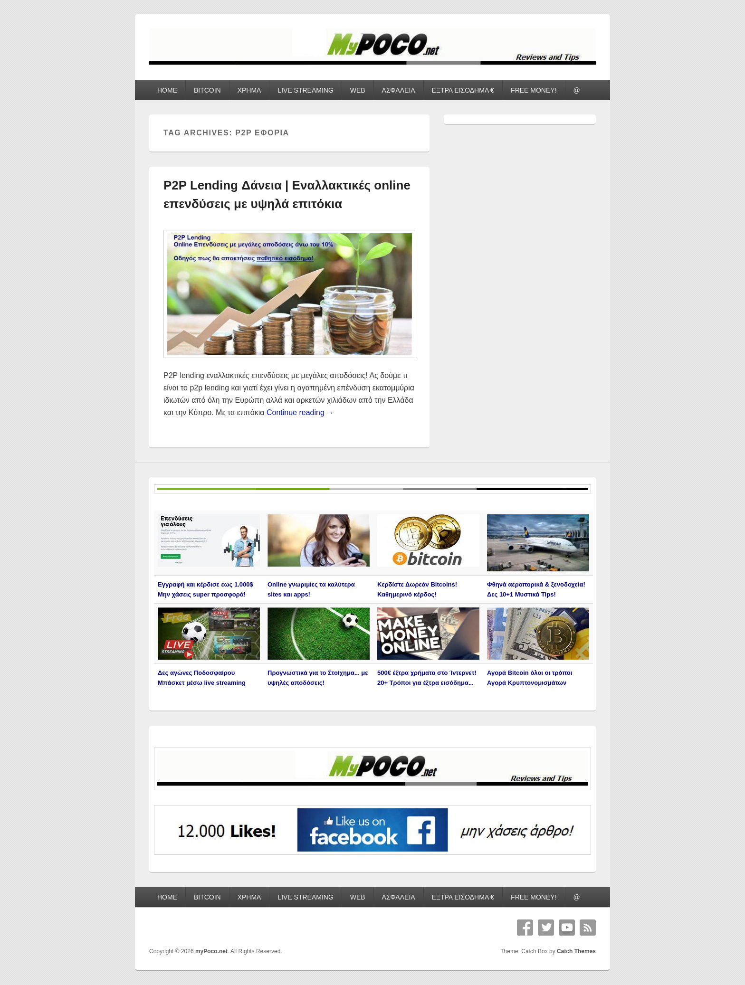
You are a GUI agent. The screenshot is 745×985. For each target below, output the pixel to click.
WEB (357, 90)
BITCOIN (207, 90)
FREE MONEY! (533, 90)
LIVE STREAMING (305, 90)
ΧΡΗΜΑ (249, 90)
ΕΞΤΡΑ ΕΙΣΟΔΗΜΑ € (463, 90)
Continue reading (300, 412)
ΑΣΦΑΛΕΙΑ (398, 90)
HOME (167, 90)
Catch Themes (576, 951)
